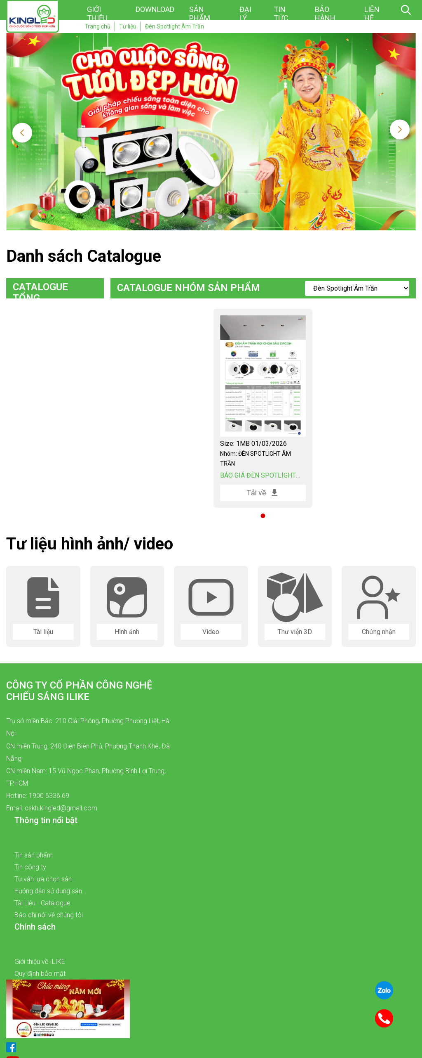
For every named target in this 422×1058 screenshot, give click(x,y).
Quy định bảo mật (40, 974)
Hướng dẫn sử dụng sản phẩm (48, 892)
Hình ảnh (127, 632)
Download (155, 9)
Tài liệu (43, 632)
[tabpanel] (263, 408)
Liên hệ (372, 13)
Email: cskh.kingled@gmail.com (51, 808)
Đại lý (245, 13)
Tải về (262, 493)
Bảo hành (325, 13)
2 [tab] (220, 217)
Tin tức (281, 13)
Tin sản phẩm (33, 855)
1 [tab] (205, 217)
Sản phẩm (199, 13)
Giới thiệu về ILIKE (39, 962)
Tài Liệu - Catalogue (42, 903)
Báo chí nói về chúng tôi (48, 915)
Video (210, 632)
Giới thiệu (97, 13)
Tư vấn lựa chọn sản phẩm (43, 880)
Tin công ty (30, 867)
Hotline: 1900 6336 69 (37, 796)
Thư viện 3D (295, 632)
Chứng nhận (379, 632)
